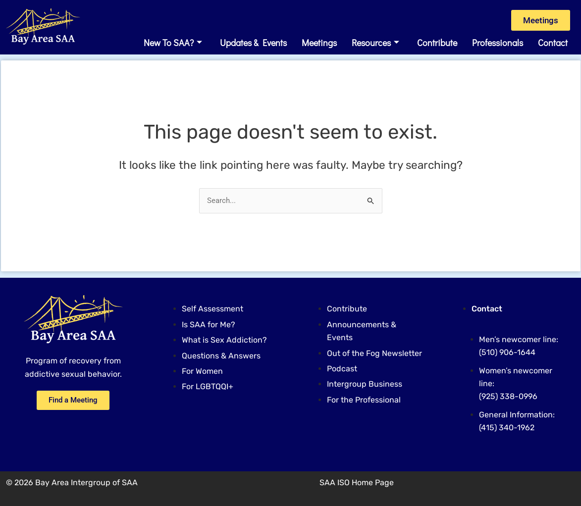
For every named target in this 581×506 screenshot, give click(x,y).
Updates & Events (253, 43)
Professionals (497, 43)
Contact (553, 43)
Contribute (437, 43)
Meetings (319, 43)
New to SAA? (173, 43)
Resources (375, 43)
